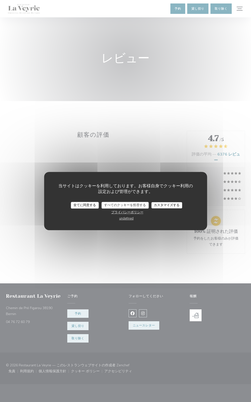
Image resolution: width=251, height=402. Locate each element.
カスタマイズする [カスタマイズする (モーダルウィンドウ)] (167, 205)
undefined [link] (126, 218)
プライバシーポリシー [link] (127, 212)
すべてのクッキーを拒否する (125, 205)
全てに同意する (84, 205)
